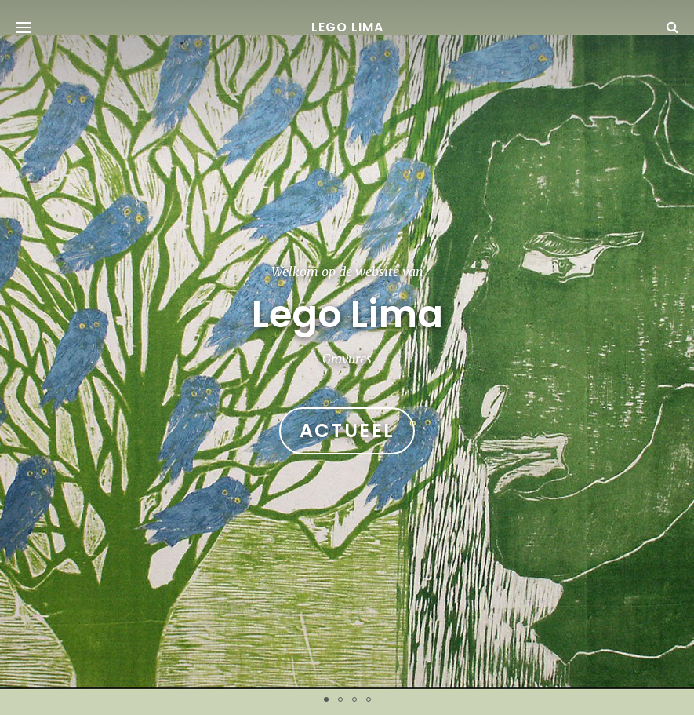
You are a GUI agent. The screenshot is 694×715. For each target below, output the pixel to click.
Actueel (347, 430)
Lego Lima (347, 27)
